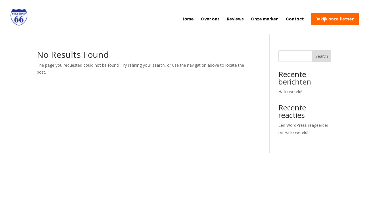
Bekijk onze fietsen (334, 19)
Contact (295, 19)
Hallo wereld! (290, 91)
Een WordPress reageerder (303, 125)
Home (187, 19)
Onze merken (265, 19)
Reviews (235, 19)
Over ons (210, 19)
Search (321, 56)
